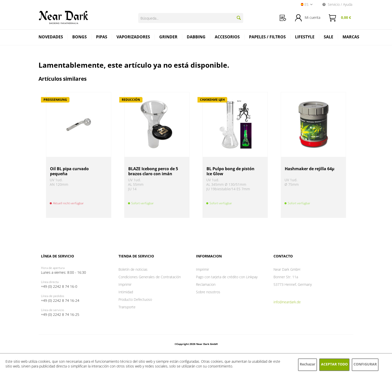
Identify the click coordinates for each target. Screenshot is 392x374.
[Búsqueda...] (190, 18)
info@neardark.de (287, 302)
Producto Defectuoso (135, 299)
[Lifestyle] (304, 37)
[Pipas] (102, 37)
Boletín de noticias (133, 269)
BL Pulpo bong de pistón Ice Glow (230, 171)
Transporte (127, 307)
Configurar (365, 364)
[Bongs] (80, 37)
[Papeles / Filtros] (267, 37)
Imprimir (125, 284)
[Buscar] (238, 18)
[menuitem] (282, 18)
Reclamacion (206, 284)
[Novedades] (51, 37)
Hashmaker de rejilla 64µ (309, 168)
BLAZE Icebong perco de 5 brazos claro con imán (153, 171)
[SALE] (328, 37)
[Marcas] (351, 37)
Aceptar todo (334, 364)
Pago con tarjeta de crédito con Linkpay (227, 276)
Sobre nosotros (208, 292)
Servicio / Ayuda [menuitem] (337, 4)
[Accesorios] (227, 37)
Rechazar (307, 364)
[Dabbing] (196, 37)
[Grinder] (168, 37)
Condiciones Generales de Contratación (149, 276)
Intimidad (125, 292)
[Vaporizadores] (133, 37)
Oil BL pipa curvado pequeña (69, 171)
